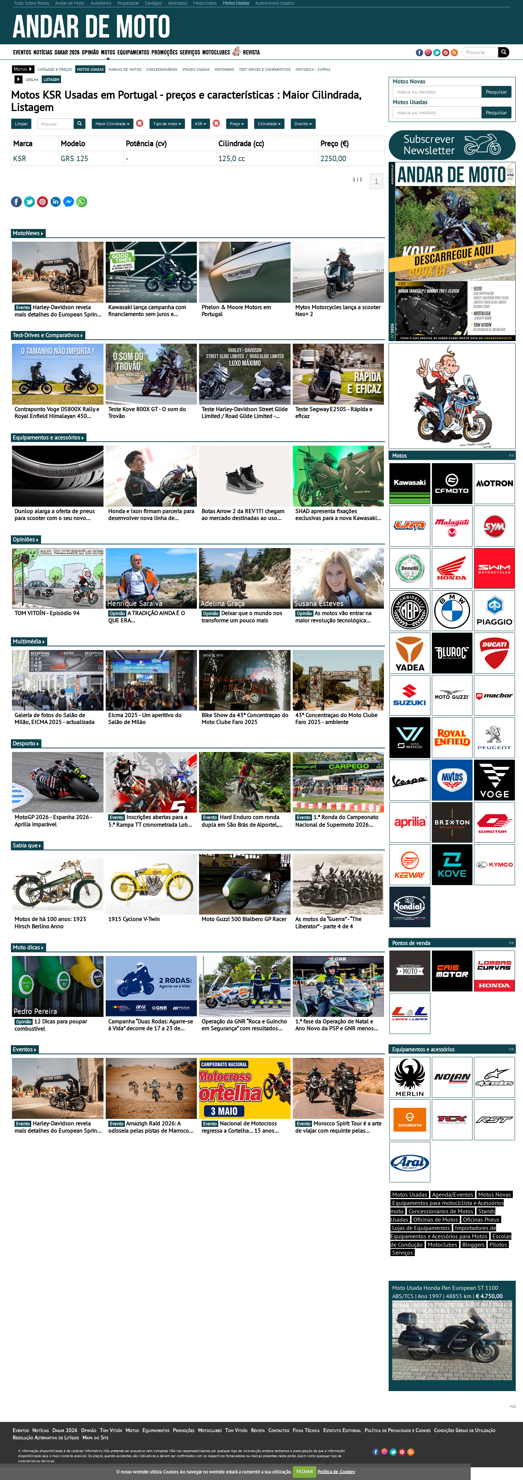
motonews (224, 69)
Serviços (190, 51)
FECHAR (304, 1471)
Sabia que (27, 845)
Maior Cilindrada (113, 123)
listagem (51, 79)
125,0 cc (231, 158)
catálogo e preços (55, 69)
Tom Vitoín (111, 1443)
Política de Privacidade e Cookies (397, 1443)
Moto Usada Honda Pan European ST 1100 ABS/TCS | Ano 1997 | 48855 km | (452, 1345)
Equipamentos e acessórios (49, 437)
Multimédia (29, 641)
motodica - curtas (313, 69)
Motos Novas (494, 1207)
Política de (335, 1471)
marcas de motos (125, 69)
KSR (200, 123)
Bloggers (473, 1257)
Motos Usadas (409, 1207)
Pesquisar (496, 92)
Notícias (42, 51)
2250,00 (333, 158)
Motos (108, 51)
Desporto (26, 743)
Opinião (90, 51)
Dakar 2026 (67, 51)
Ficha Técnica (306, 1443)
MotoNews (28, 233)
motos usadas (90, 69)
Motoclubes (216, 51)
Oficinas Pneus (481, 1232)
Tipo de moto (167, 123)
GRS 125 (74, 158)
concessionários (161, 69)
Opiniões (26, 539)
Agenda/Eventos (452, 1207)
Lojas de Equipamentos (421, 1240)
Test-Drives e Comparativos (48, 335)
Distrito (303, 123)
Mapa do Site (95, 1450)
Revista (251, 51)
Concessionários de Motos (441, 1223)
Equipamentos (133, 51)
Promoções (164, 51)
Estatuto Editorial (342, 1443)
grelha (32, 79)
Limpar (21, 123)
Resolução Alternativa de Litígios (46, 1450)
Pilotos (498, 1257)
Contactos (278, 1443)
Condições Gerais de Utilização (464, 1443)
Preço (237, 123)
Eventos (22, 51)
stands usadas (196, 69)
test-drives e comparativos (265, 69)
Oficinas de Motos (435, 1232)
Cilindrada (269, 123)
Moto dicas (28, 947)
